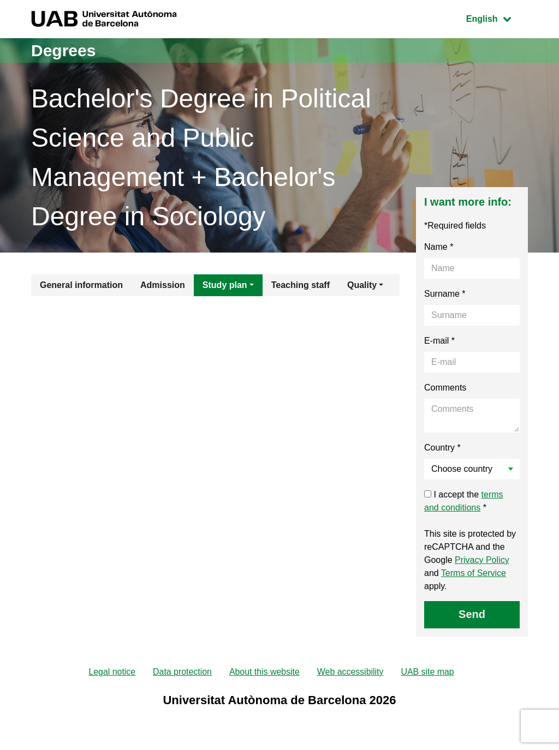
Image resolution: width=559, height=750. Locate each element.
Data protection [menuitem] (182, 671)
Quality (362, 285)
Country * (442, 447)
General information (81, 285)
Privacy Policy (482, 560)
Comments (445, 387)
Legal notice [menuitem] (111, 671)
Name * (438, 246)
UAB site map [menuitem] (428, 671)
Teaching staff (300, 285)
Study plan (225, 285)
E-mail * (439, 340)
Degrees (63, 50)
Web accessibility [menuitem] (350, 671)
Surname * (445, 293)
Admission (162, 285)
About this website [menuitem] (264, 671)
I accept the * (463, 501)
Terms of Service (473, 573)
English (497, 17)
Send (472, 614)
